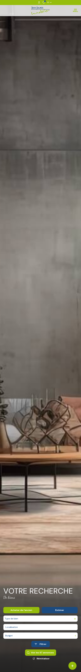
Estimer (59, 614)
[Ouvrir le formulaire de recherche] (40, 648)
